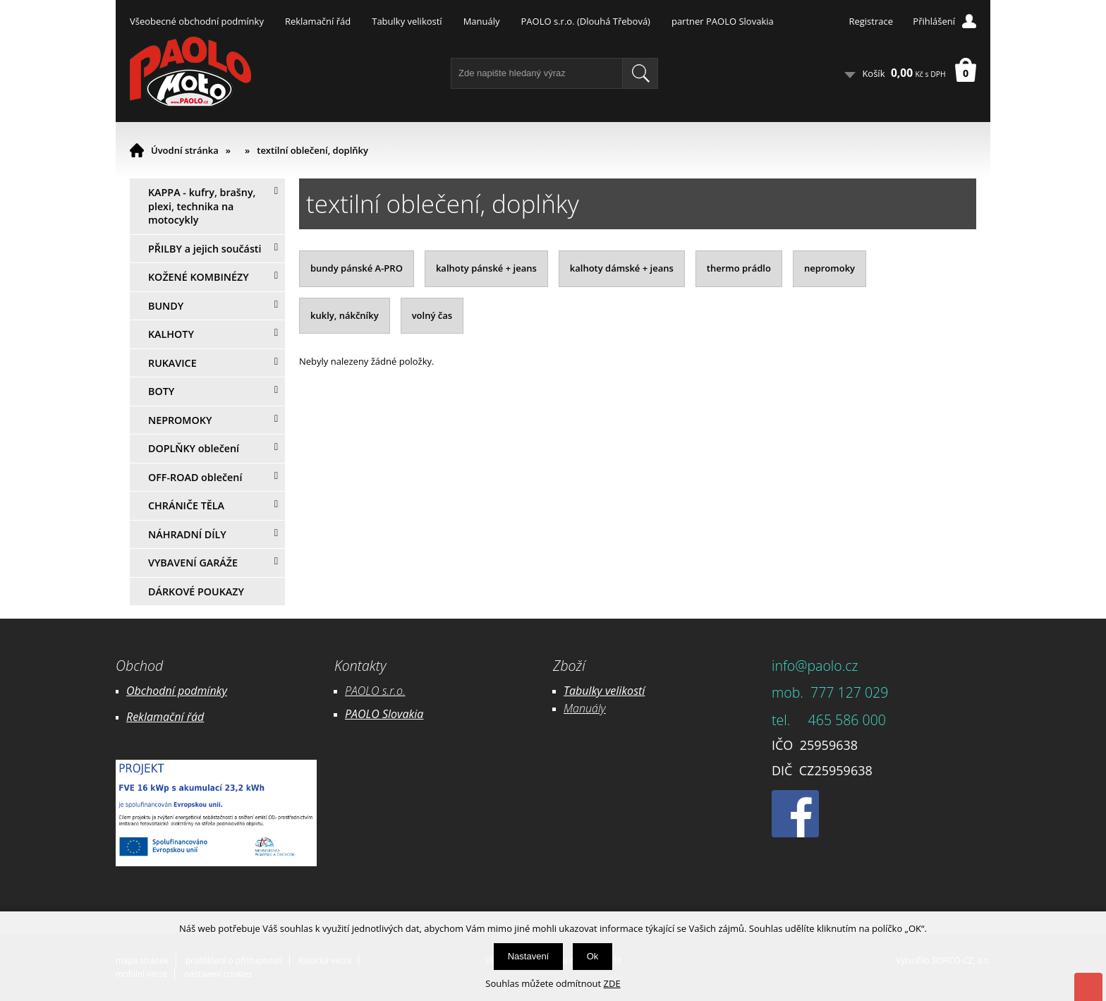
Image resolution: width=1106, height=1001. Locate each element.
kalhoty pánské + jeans (486, 268)
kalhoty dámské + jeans (622, 268)
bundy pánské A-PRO (356, 268)
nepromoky (829, 268)
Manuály (481, 21)
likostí (630, 690)
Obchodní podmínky (176, 690)
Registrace (871, 21)
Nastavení (528, 956)
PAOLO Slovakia (384, 714)
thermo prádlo (739, 268)
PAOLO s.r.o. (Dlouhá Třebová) (585, 21)
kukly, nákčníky (344, 315)
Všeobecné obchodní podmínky (197, 21)
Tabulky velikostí (407, 21)
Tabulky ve (590, 690)
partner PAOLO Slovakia (723, 21)
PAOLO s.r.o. (375, 690)
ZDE (612, 983)
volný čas (432, 315)
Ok (593, 956)
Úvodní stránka (185, 150)
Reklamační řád (318, 21)
